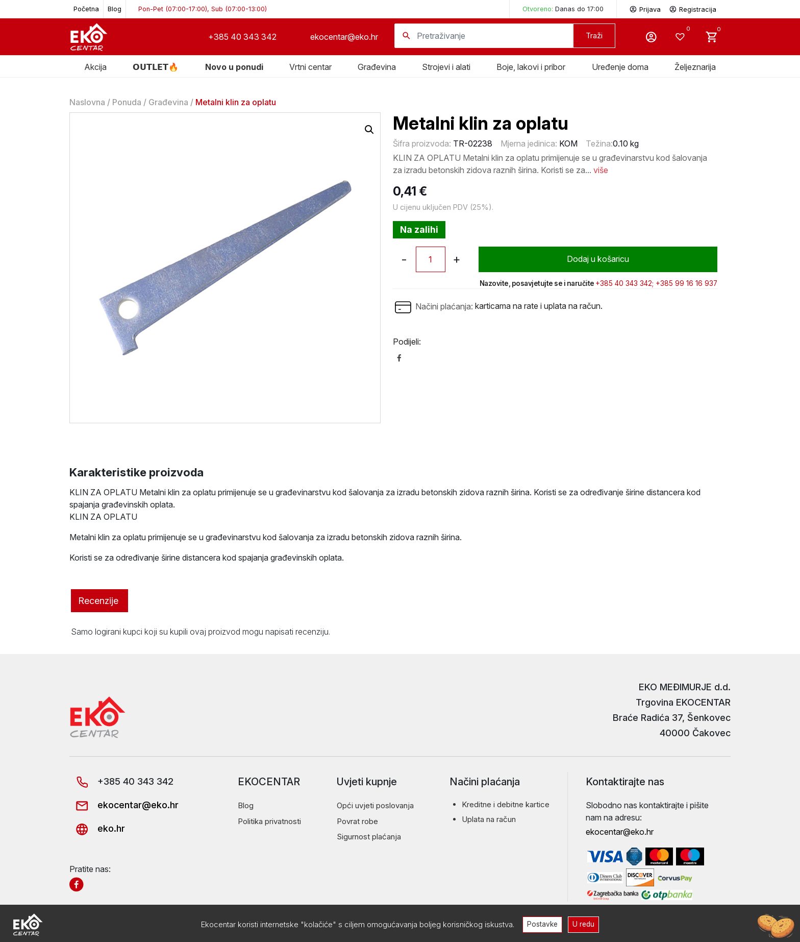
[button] (369, 129)
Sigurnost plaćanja (369, 836)
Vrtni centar (310, 67)
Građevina (168, 102)
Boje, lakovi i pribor (530, 67)
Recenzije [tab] (98, 600)
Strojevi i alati (446, 67)
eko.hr (97, 828)
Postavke (542, 924)
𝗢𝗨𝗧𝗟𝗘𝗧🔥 (156, 67)
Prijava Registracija (672, 8)
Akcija (95, 67)
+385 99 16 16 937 (686, 283)
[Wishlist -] (681, 37)
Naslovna (87, 102)
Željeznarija (695, 67)
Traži (594, 35)
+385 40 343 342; (624, 283)
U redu (584, 924)
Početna (86, 9)
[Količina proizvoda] (430, 259)
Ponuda (126, 102)
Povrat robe (357, 821)
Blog (114, 9)
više (600, 170)
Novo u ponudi (234, 67)
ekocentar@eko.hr (344, 37)
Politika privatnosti (269, 821)
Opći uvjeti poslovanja (375, 805)
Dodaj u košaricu (598, 259)
